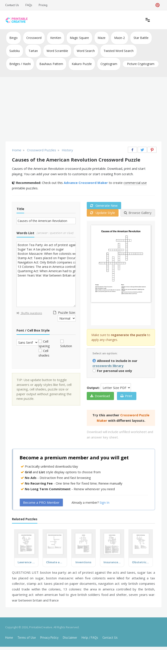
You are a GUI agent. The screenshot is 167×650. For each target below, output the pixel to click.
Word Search (86, 51)
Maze (101, 38)
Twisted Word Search (119, 51)
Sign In (104, 502)
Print (126, 396)
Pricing (43, 5)
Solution (66, 346)
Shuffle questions (29, 313)
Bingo (13, 38)
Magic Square (79, 38)
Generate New (104, 205)
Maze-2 (119, 38)
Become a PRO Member (41, 502)
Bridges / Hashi (20, 64)
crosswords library (108, 365)
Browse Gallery (138, 212)
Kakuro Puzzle (82, 64)
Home (9, 637)
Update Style (102, 212)
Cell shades (43, 352)
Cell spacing (44, 343)
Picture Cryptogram (140, 64)
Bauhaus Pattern (51, 64)
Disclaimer (70, 637)
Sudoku (14, 51)
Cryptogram (108, 64)
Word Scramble (57, 51)
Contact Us (12, 5)
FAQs (28, 5)
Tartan (33, 51)
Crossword (34, 38)
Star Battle (141, 38)
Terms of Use (26, 637)
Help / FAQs (90, 637)
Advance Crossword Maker (86, 182)
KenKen (55, 38)
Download (100, 396)
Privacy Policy (49, 637)
